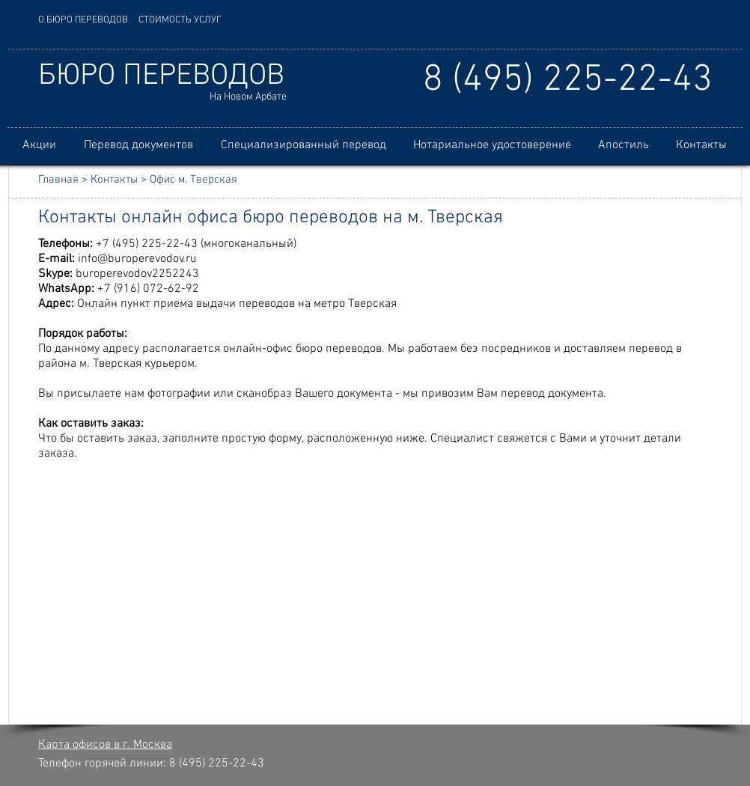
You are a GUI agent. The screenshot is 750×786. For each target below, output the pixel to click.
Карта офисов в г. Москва (105, 744)
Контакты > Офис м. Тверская (164, 179)
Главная (58, 179)
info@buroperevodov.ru (137, 259)
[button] (138, 145)
